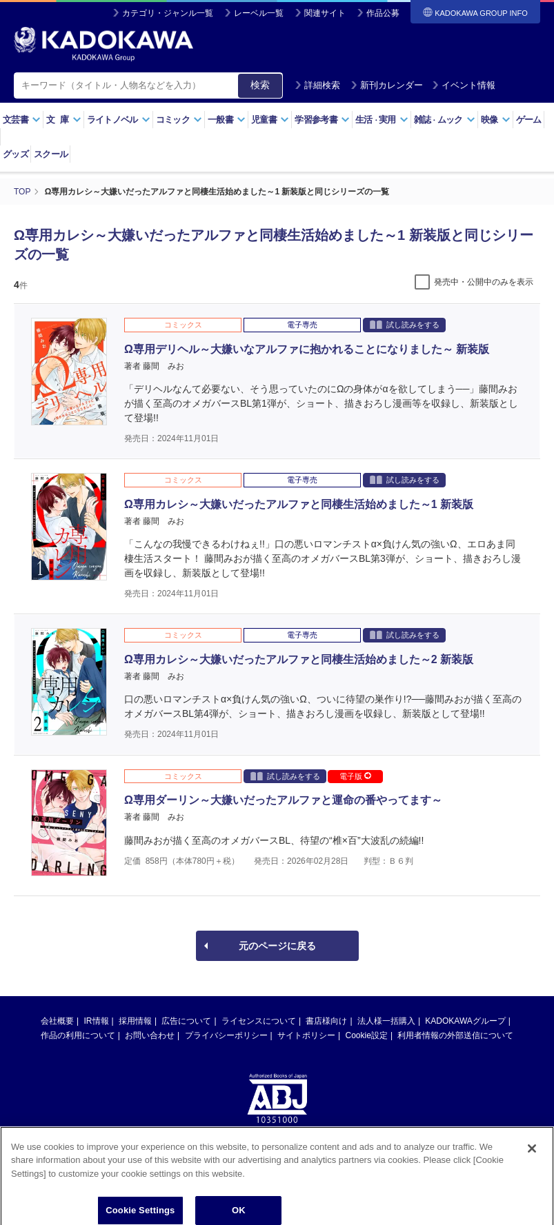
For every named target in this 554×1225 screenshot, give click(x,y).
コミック (179, 119)
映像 (496, 119)
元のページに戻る (277, 945)
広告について (186, 1021)
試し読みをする (404, 324)
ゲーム (529, 119)
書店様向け (326, 1021)
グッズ (15, 154)
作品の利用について (78, 1035)
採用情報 (135, 1021)
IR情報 (96, 1021)
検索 (260, 84)
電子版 (355, 776)
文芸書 (22, 119)
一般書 (227, 119)
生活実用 (381, 119)
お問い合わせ (150, 1035)
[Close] (532, 1161)
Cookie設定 (367, 1035)
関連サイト (325, 13)
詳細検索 (317, 85)
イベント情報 (463, 85)
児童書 (270, 119)
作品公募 (382, 13)
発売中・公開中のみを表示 (483, 282)
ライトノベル (118, 119)
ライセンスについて (258, 1021)
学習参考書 (322, 119)
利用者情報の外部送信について (455, 1035)
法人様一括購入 (386, 1021)
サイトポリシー (306, 1035)
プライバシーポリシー (226, 1035)
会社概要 (57, 1021)
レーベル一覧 (259, 13)
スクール (51, 154)
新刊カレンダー (386, 85)
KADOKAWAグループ (465, 1021)
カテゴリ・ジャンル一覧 (167, 13)
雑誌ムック (444, 119)
